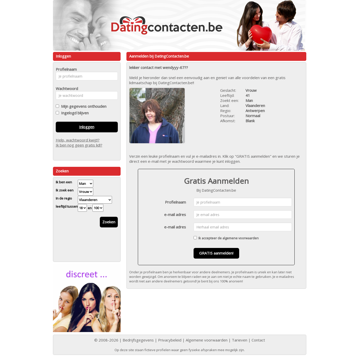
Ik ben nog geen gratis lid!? (79, 145)
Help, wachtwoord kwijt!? (78, 139)
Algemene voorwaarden (207, 340)
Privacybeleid (169, 340)
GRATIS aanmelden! (216, 253)
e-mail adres (175, 214)
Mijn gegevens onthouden (82, 106)
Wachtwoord (65, 88)
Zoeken (108, 221)
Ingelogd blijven (74, 112)
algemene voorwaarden (240, 238)
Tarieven (239, 340)
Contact (258, 340)
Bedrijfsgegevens (138, 340)
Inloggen (86, 126)
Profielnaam (175, 202)
